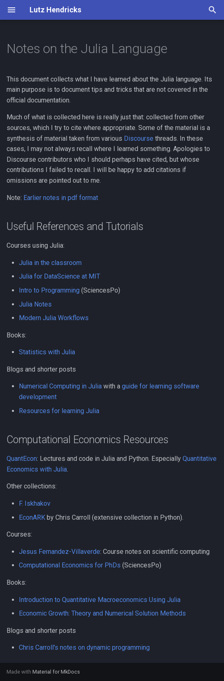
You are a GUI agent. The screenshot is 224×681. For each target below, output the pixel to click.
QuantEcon (22, 459)
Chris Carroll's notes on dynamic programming (84, 647)
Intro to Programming (49, 290)
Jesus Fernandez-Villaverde (59, 551)
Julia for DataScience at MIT (59, 276)
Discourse (138, 138)
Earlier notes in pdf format (60, 198)
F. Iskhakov (34, 503)
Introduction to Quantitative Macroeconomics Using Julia (100, 600)
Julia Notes (35, 304)
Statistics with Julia (47, 352)
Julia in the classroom (50, 263)
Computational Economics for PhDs (70, 565)
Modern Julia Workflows (54, 318)
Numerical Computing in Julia (60, 386)
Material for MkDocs (56, 672)
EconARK (32, 517)
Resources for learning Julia (59, 411)
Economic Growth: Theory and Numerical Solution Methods (102, 613)
